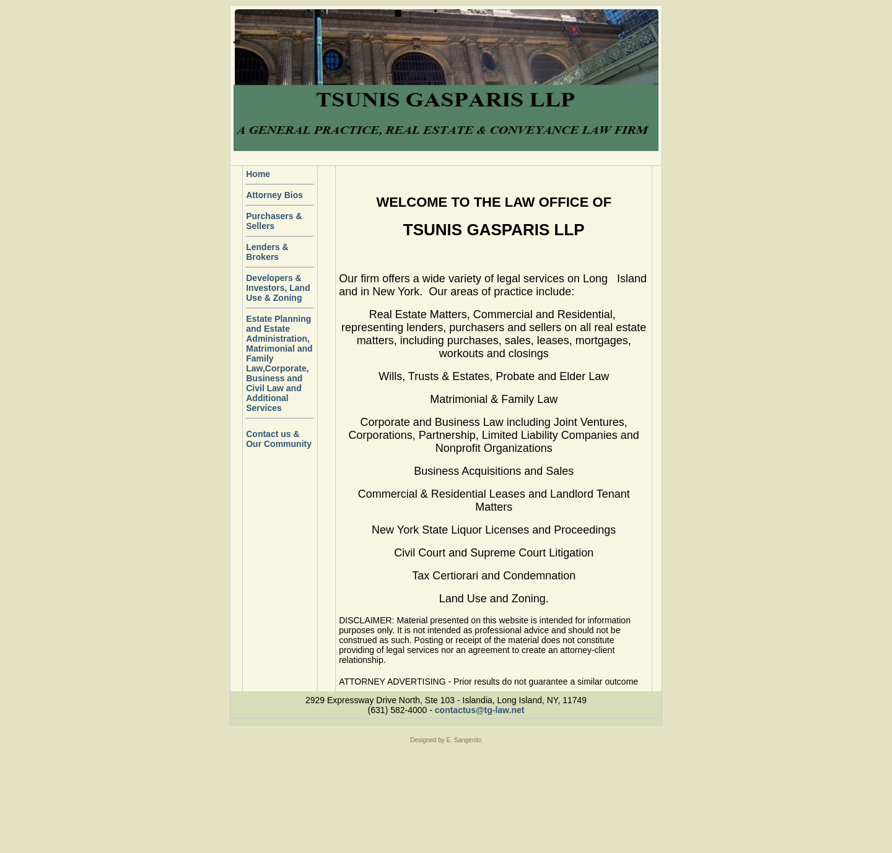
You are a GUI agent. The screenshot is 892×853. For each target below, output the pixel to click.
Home (258, 174)
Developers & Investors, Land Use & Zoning (278, 288)
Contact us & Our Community (279, 439)
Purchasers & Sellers (274, 221)
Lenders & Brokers (267, 252)
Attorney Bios (274, 195)
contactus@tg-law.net (480, 710)
